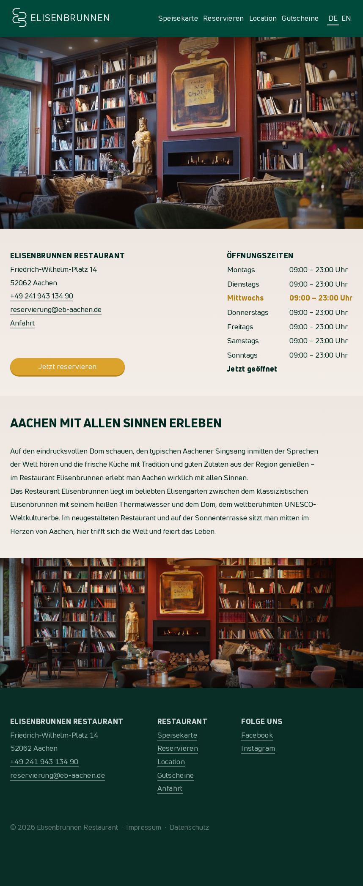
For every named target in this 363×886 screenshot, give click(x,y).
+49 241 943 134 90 (41, 296)
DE (333, 18)
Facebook (257, 735)
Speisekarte (178, 18)
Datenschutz (189, 827)
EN (346, 18)
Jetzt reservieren (67, 366)
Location (263, 18)
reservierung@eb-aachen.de (56, 309)
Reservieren (223, 18)
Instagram (258, 748)
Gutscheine (300, 18)
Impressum (143, 827)
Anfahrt (22, 323)
